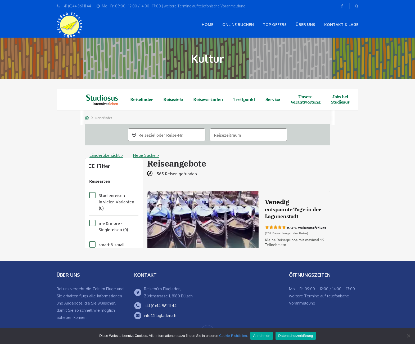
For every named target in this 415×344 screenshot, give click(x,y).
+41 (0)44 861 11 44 (160, 305)
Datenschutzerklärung (295, 336)
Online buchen (238, 24)
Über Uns (305, 24)
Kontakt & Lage (341, 24)
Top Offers (275, 24)
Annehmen (261, 336)
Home (207, 24)
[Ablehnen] (408, 335)
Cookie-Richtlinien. (233, 336)
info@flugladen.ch (160, 315)
